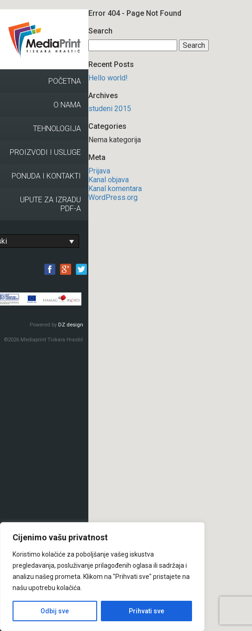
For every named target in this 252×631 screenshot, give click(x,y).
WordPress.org (113, 197)
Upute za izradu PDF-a (50, 204)
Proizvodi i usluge (45, 152)
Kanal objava (108, 179)
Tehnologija (57, 128)
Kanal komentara (115, 188)
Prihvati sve (146, 611)
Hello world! (108, 77)
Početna (64, 81)
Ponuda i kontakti (46, 176)
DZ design (70, 325)
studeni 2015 (109, 108)
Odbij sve (54, 611)
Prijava (99, 170)
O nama (67, 104)
